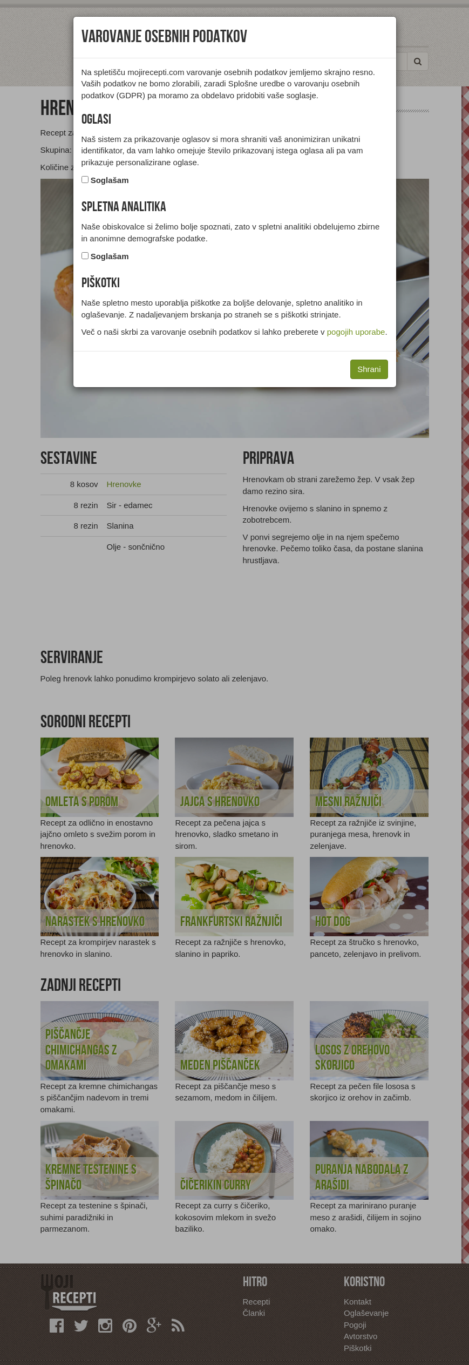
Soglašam (110, 180)
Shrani (368, 369)
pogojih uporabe (356, 331)
